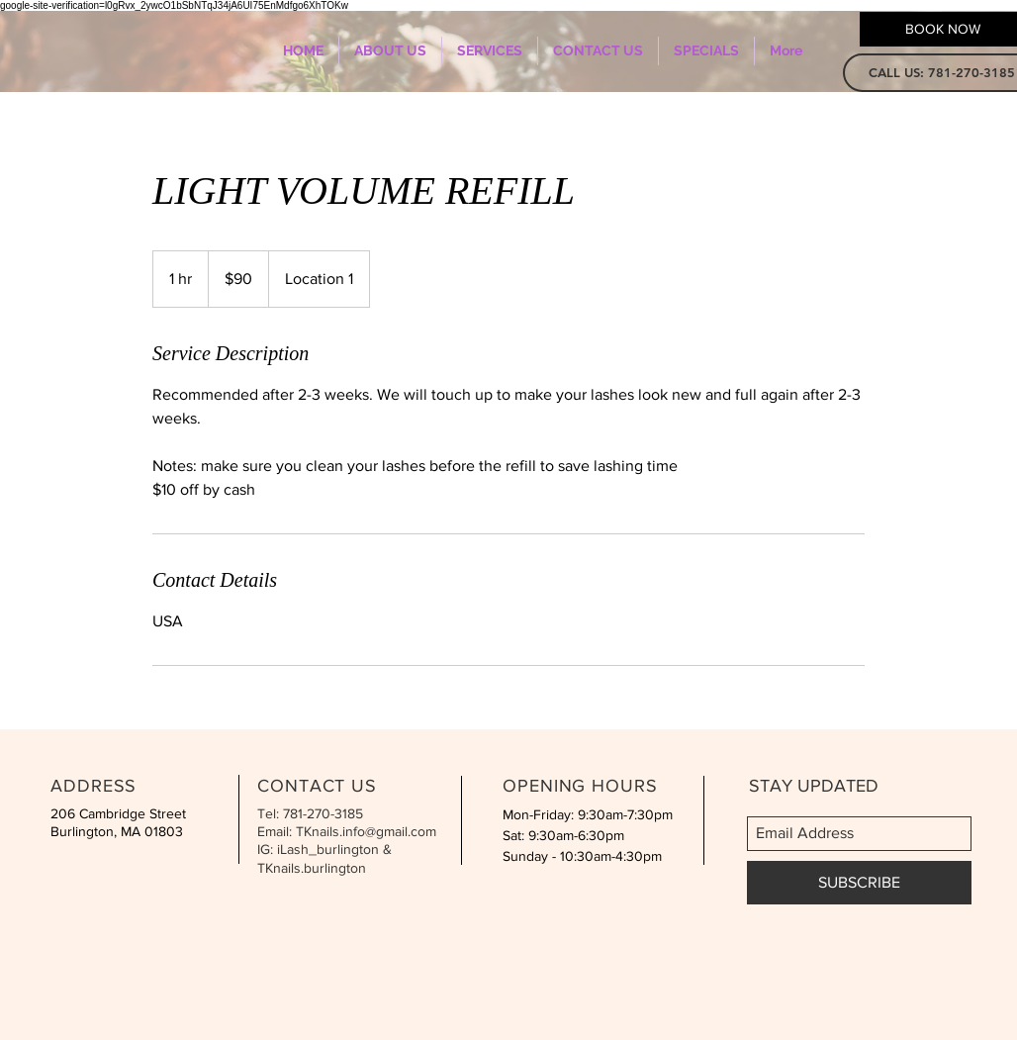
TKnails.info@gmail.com (366, 831)
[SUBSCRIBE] (859, 882)
